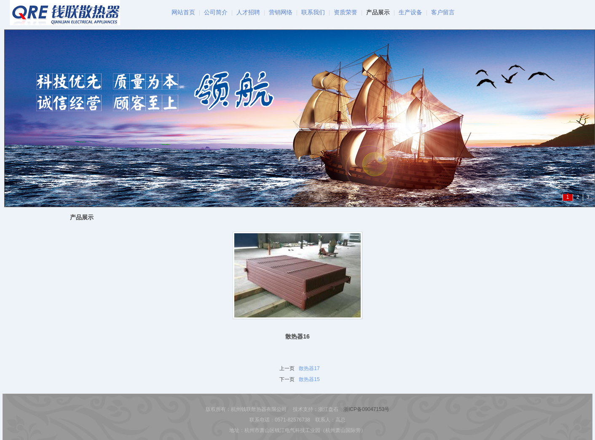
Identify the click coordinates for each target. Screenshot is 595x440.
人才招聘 (248, 12)
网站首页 (183, 12)
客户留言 (443, 12)
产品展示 (378, 12)
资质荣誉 (345, 12)
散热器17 (309, 368)
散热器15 (309, 379)
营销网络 (280, 12)
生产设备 (410, 12)
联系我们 (313, 12)
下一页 (287, 379)
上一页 (287, 368)
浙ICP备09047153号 (366, 409)
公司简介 (216, 12)
